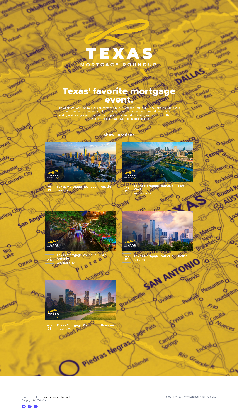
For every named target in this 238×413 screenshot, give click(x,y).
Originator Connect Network (55, 397)
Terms (167, 396)
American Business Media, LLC (200, 396)
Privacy (177, 396)
